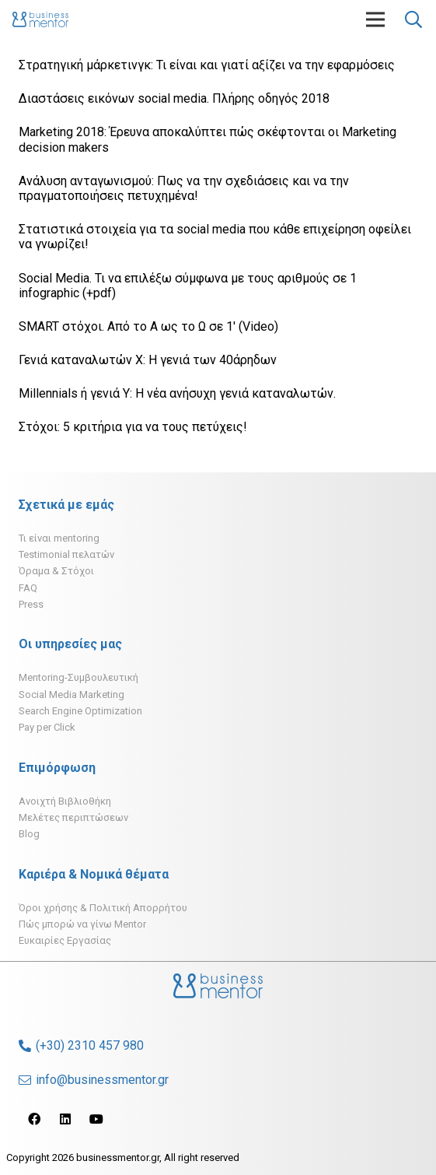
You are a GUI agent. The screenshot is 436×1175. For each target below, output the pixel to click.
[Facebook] (34, 1119)
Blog (29, 834)
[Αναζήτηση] (413, 19)
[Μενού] (375, 19)
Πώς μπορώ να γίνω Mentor (82, 924)
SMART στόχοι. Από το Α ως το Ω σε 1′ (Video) (148, 326)
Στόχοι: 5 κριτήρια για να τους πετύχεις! (133, 426)
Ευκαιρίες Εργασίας (65, 940)
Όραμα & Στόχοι (56, 571)
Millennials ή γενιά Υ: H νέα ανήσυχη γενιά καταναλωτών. (177, 393)
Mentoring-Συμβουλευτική (78, 677)
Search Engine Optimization (80, 711)
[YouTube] (96, 1119)
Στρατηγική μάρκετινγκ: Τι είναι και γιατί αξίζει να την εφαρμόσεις (207, 65)
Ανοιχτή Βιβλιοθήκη (65, 801)
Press (31, 604)
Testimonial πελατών (66, 554)
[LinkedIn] (65, 1119)
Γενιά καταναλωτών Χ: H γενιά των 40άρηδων (148, 359)
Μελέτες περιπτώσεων (73, 817)
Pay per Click (47, 727)
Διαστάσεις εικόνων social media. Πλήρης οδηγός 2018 (174, 98)
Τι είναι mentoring (59, 538)
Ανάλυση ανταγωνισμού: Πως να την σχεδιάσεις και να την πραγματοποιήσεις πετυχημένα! (184, 188)
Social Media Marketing (71, 694)
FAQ (28, 588)
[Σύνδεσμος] (40, 19)
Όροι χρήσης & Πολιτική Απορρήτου (103, 908)
